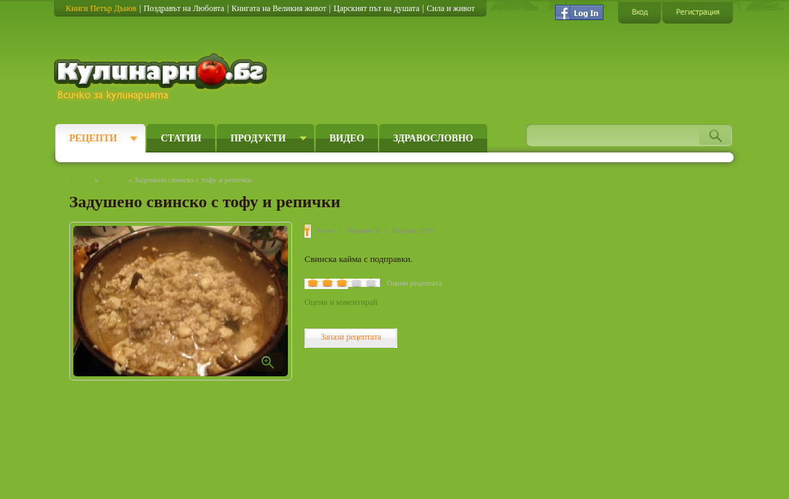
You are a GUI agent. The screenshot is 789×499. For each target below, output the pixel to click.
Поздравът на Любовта (184, 8)
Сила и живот (450, 8)
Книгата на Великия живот (278, 8)
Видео (346, 138)
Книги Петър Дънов (101, 8)
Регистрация (697, 12)
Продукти (258, 138)
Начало (81, 179)
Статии (181, 138)
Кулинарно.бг (162, 77)
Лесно (325, 230)
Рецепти (93, 138)
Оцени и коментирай (341, 302)
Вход (639, 12)
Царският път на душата (376, 8)
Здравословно (433, 138)
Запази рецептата (350, 337)
